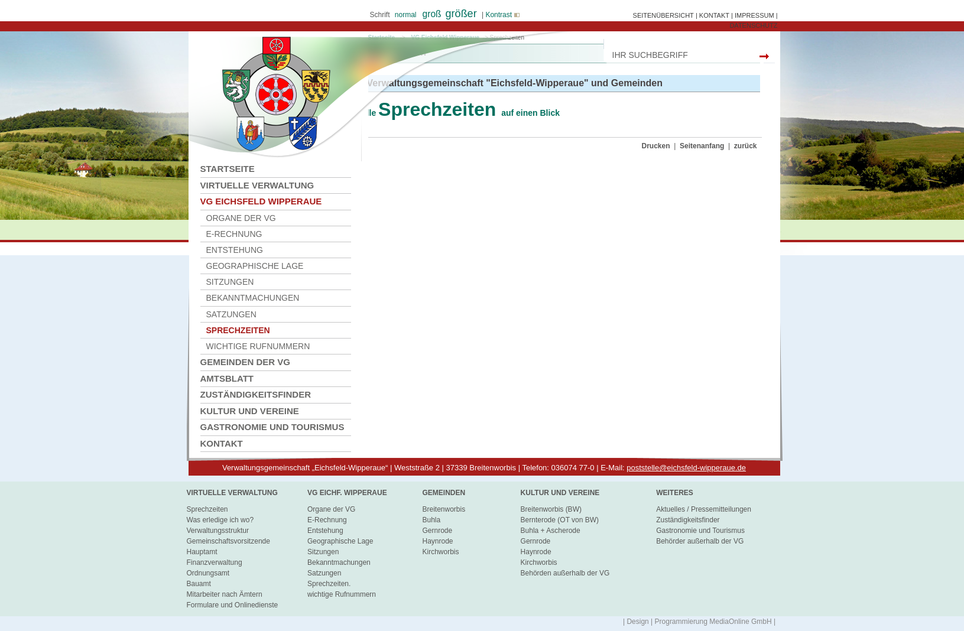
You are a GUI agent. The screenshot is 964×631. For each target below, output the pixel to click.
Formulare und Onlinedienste (232, 605)
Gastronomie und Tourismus (272, 427)
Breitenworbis (443, 509)
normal (406, 15)
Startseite (227, 169)
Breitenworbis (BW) (551, 509)
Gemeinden (443, 493)
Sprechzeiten (207, 509)
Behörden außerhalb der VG (565, 573)
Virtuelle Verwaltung (257, 185)
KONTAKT (714, 15)
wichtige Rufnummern (258, 346)
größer (461, 13)
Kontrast (501, 15)
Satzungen (231, 314)
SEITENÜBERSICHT (663, 15)
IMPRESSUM (754, 15)
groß (432, 14)
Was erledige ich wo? (220, 520)
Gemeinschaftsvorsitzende (228, 541)
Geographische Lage (255, 266)
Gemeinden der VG (245, 362)
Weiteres (674, 493)
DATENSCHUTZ (753, 25)
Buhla (431, 520)
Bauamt (199, 584)
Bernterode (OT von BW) (560, 520)
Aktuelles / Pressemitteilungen (703, 509)
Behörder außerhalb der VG (700, 541)
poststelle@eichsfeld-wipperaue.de (686, 467)
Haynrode (437, 541)
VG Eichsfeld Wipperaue (261, 201)
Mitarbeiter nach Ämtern (224, 594)
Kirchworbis (440, 552)
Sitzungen (230, 282)
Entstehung (234, 250)
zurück (745, 146)
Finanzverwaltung (214, 562)
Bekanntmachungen (253, 298)
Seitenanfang (702, 146)
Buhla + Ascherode (550, 530)
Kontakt (221, 443)
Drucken (656, 146)
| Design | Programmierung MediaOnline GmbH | (699, 621)
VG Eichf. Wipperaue (347, 493)
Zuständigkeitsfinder (255, 394)
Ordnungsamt (208, 573)
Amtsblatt (227, 378)
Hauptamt (202, 552)
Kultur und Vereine (249, 411)
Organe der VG (241, 218)
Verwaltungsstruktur (218, 530)
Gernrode (437, 530)
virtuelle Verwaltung (232, 493)
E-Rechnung (234, 234)
